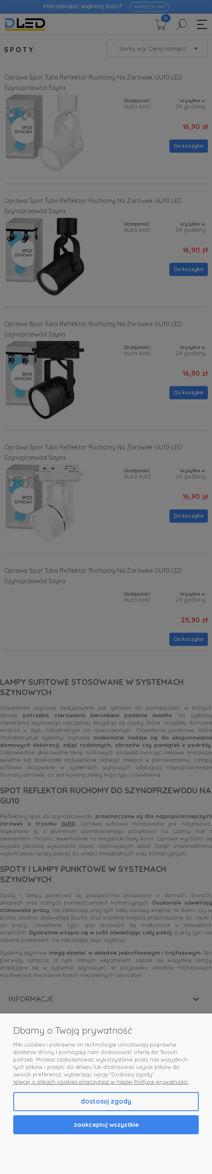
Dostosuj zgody (106, 1101)
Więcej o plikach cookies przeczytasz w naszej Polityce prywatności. (101, 1081)
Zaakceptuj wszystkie (106, 1124)
